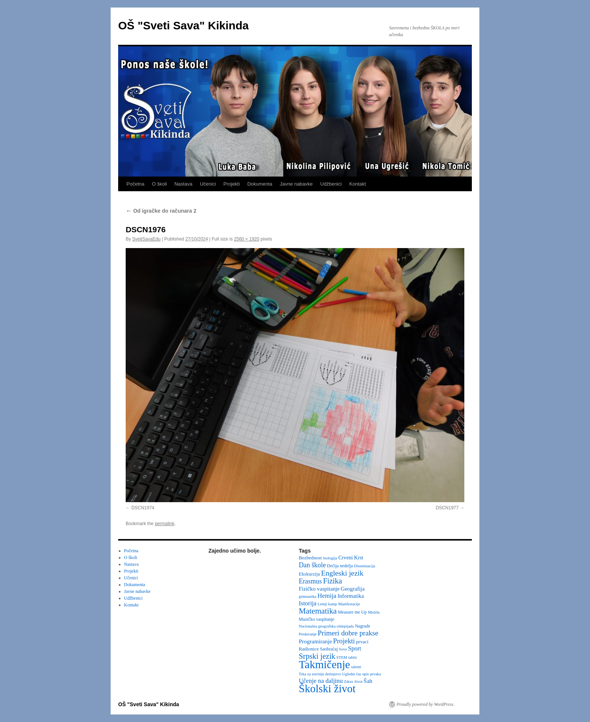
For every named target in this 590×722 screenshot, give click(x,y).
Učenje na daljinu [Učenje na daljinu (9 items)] (321, 680)
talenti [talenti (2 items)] (356, 667)
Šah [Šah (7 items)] (367, 681)
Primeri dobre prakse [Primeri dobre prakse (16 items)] (348, 633)
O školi (159, 184)
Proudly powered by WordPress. (426, 704)
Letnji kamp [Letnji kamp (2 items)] (327, 604)
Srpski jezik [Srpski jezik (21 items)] (317, 656)
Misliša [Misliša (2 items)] (374, 612)
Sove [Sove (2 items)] (343, 649)
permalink (164, 523)
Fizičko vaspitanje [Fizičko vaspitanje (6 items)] (319, 589)
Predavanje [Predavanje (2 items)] (307, 634)
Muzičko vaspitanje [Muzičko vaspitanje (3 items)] (316, 619)
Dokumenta (259, 184)
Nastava (183, 184)
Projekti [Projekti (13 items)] (344, 641)
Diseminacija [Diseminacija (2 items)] (364, 566)
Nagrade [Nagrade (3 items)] (362, 626)
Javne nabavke (296, 184)
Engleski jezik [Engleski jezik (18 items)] (342, 573)
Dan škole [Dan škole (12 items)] (312, 565)
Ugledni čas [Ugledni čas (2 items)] (351, 674)
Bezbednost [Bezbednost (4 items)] (310, 558)
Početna (135, 184)
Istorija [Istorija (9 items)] (307, 603)
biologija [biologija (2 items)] (330, 558)
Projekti (232, 184)
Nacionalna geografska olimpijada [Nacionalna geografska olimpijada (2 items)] (326, 626)
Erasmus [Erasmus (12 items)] (310, 581)
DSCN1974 (142, 507)
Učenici (208, 184)
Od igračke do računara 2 (161, 211)
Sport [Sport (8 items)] (354, 648)
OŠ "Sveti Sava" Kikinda (183, 25)
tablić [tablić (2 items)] (352, 657)
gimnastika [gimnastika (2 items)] (307, 596)
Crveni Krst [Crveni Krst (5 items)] (350, 557)
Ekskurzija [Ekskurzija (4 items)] (309, 574)
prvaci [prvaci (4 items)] (362, 641)
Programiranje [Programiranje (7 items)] (315, 641)
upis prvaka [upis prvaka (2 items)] (371, 674)
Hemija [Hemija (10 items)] (327, 595)
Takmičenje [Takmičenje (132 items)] (324, 664)
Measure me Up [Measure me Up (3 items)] (352, 612)
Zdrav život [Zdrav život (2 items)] (353, 681)
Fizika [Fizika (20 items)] (332, 581)
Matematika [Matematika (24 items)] (318, 610)
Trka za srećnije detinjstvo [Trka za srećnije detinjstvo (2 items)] (320, 674)
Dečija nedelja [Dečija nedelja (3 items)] (340, 565)
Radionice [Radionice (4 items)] (309, 649)
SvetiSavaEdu (146, 239)
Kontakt (357, 184)
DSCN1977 (447, 507)
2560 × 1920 (246, 239)
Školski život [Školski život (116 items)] (327, 688)
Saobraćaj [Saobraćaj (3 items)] (329, 649)
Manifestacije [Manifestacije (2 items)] (349, 604)
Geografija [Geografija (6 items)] (353, 589)
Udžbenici (331, 184)
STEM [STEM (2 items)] (341, 657)
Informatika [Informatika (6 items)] (351, 596)
